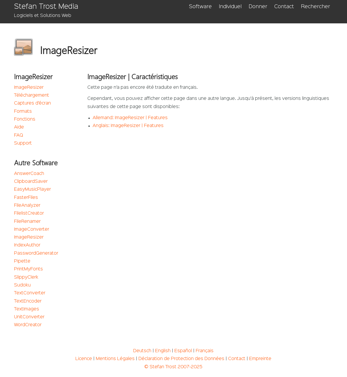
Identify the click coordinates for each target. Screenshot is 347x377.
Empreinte (260, 359)
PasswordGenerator (36, 253)
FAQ (18, 135)
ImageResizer (29, 88)
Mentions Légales (115, 359)
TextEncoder (27, 301)
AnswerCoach (29, 174)
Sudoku (22, 285)
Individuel (230, 6)
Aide (19, 127)
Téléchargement (31, 95)
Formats (23, 112)
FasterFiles (26, 198)
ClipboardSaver (31, 182)
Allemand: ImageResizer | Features (130, 118)
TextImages (26, 309)
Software (200, 6)
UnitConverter (29, 317)
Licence (83, 359)
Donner (258, 6)
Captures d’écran (32, 103)
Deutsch (142, 351)
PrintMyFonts (28, 269)
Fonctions (24, 119)
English (163, 351)
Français (205, 351)
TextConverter (29, 293)
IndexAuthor (27, 245)
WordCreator (27, 325)
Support (23, 143)
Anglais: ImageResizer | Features (128, 126)
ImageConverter (31, 229)
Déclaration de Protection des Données (181, 359)
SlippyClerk (26, 277)
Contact (284, 6)
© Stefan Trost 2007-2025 (173, 367)
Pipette (22, 261)
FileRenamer (27, 222)
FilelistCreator (29, 213)
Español (183, 351)
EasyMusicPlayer (32, 189)
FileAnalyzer (27, 206)
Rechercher (315, 6)
